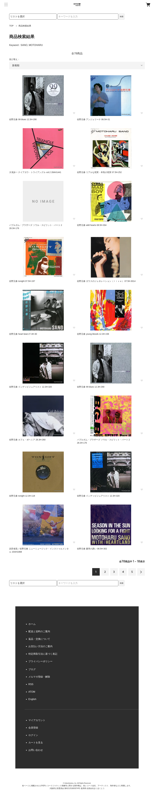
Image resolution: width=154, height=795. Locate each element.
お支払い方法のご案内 (40, 646)
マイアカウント (36, 720)
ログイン (33, 735)
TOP (11, 26)
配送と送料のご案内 (39, 631)
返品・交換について (39, 639)
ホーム (32, 624)
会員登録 (33, 727)
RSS (30, 684)
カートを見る (35, 742)
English (32, 699)
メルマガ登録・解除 (39, 676)
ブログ (32, 669)
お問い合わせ (35, 750)
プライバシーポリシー (40, 661)
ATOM (31, 692)
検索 (121, 17)
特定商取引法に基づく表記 (42, 654)
